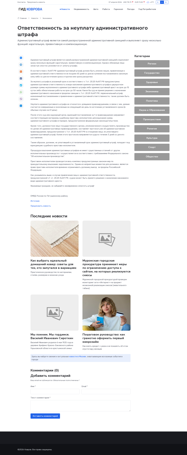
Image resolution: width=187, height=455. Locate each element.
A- (158, 2)
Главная (22, 18)
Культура (151, 138)
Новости (65, 9)
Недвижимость (81, 9)
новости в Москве (77, 356)
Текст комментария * (41, 397)
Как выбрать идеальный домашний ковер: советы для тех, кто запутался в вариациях (53, 264)
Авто (95, 9)
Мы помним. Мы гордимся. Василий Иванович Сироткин (52, 336)
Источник (35, 201)
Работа (106, 9)
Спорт (152, 147)
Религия (152, 128)
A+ (166, 2)
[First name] (55, 391)
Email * (85, 386)
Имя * (33, 386)
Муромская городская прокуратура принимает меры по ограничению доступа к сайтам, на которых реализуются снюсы (106, 267)
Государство (151, 72)
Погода (130, 9)
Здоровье (152, 82)
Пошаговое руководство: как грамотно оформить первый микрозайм (103, 338)
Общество (152, 156)
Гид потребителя (147, 9)
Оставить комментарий (45, 416)
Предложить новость (36, 2)
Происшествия (152, 119)
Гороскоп (118, 9)
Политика (152, 100)
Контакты (22, 2)
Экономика (47, 18)
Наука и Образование (152, 110)
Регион (152, 63)
